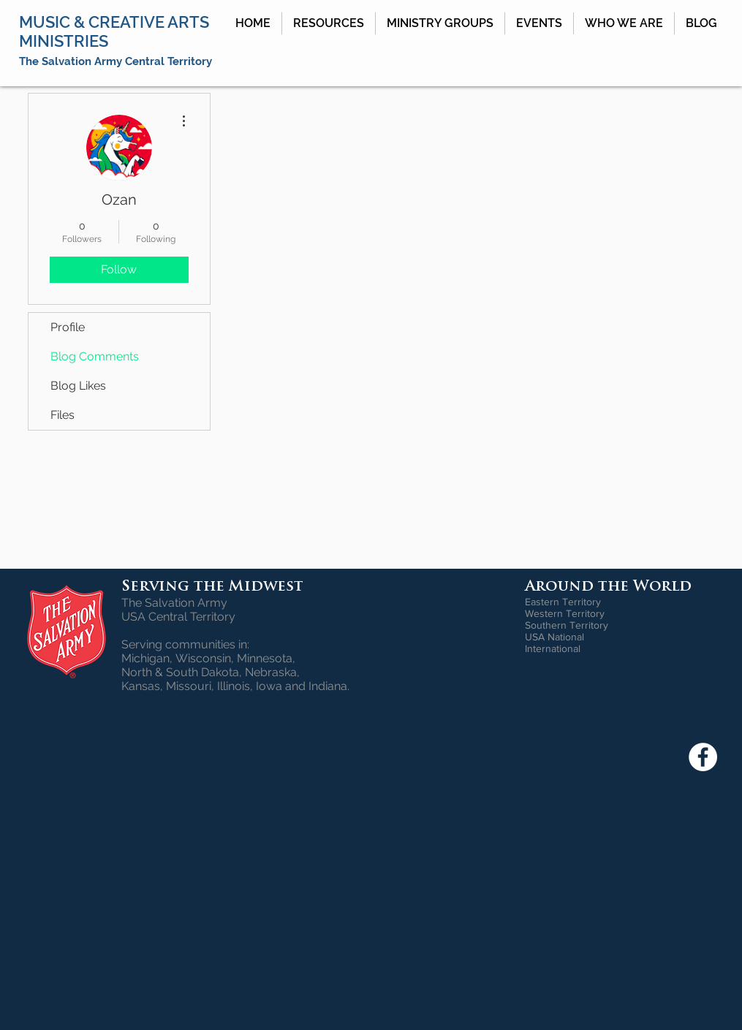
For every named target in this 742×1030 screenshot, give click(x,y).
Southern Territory (566, 625)
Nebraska (271, 672)
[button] (328, 23)
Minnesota (264, 658)
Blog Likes (78, 386)
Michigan (145, 658)
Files (62, 415)
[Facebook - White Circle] (703, 757)
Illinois (233, 686)
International (552, 648)
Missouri (188, 686)
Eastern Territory (563, 601)
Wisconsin (203, 658)
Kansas (140, 686)
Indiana (327, 686)
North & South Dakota (180, 672)
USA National (554, 637)
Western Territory (565, 613)
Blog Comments (94, 356)
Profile (67, 327)
